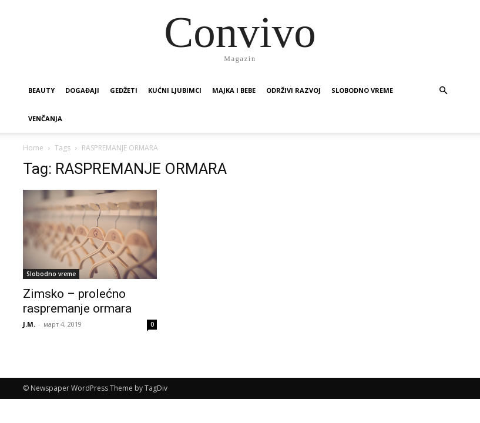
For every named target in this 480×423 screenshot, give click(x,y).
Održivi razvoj (293, 90)
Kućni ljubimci (175, 90)
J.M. (29, 324)
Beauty (41, 90)
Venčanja (45, 118)
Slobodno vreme (362, 90)
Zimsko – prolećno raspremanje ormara (77, 301)
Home (33, 148)
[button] (443, 90)
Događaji (82, 90)
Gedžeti (123, 90)
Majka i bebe (234, 90)
